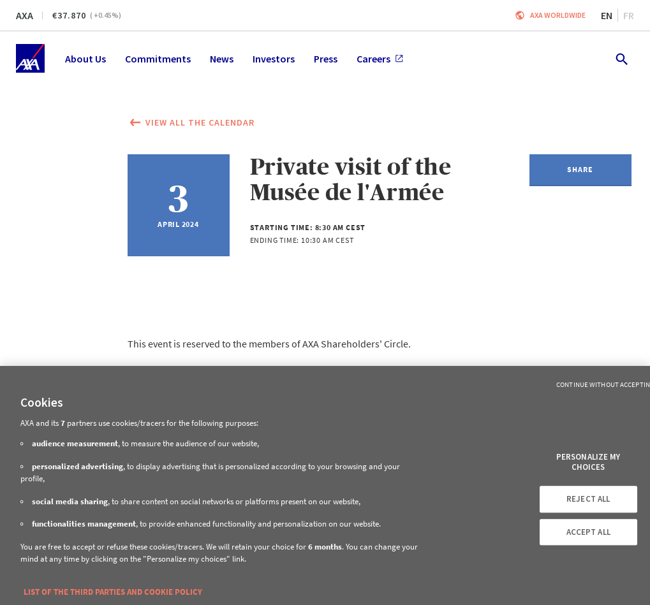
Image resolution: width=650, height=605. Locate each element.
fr (628, 15)
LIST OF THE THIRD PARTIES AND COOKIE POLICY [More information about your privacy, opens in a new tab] (113, 592)
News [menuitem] (221, 58)
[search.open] (621, 58)
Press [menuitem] (325, 58)
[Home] (30, 58)
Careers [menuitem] (380, 58)
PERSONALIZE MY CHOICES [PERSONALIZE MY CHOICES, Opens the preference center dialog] (588, 461)
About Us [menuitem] (85, 58)
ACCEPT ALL (588, 532)
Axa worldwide (558, 15)
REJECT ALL (588, 498)
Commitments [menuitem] (158, 58)
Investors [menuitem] (274, 58)
